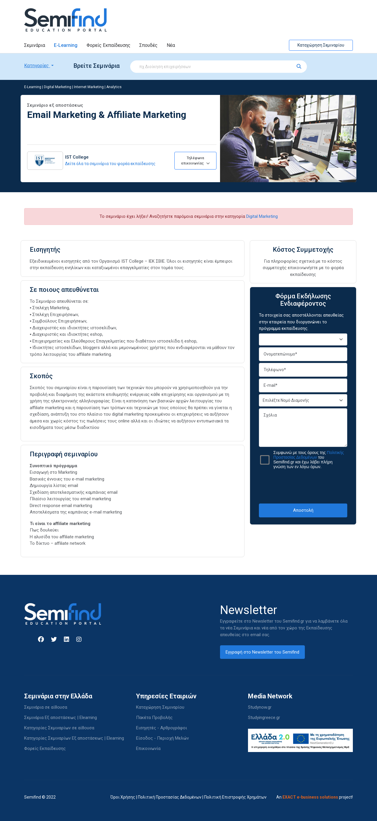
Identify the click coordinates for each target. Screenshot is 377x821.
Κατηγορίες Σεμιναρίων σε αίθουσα (59, 727)
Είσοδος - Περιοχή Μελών (162, 738)
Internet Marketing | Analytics (98, 87)
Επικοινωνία (148, 748)
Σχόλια (303, 427)
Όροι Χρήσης (122, 797)
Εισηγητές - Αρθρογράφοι (161, 727)
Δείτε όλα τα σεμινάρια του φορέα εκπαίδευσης (110, 163)
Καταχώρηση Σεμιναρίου (320, 45)
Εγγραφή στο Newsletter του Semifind (262, 652)
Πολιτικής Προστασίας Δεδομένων (308, 455)
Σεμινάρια (34, 45)
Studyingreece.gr (264, 717)
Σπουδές (148, 45)
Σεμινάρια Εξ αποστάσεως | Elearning (60, 717)
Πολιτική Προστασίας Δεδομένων (169, 797)
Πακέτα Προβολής (154, 717)
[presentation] (303, 486)
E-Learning (65, 45)
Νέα (171, 45)
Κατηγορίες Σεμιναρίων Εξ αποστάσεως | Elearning (74, 738)
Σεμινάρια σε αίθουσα (45, 707)
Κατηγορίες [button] (37, 65)
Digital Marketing (57, 87)
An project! (314, 797)
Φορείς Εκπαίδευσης (108, 45)
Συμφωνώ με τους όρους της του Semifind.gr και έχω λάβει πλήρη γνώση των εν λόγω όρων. (308, 459)
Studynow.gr (260, 707)
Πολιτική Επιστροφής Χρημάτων (235, 797)
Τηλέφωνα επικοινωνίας (195, 160)
